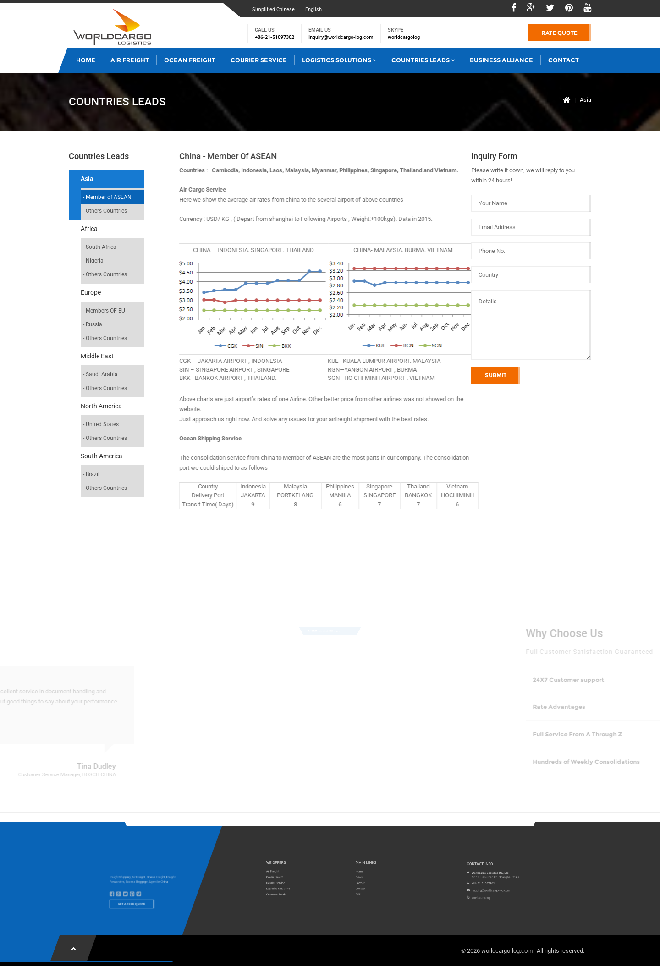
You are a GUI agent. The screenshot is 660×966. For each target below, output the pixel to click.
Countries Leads (423, 60)
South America (101, 456)
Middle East (97, 356)
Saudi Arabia (102, 374)
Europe (91, 292)
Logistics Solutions (339, 60)
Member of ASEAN (109, 197)
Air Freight (129, 60)
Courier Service (259, 60)
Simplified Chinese (273, 9)
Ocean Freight (189, 60)
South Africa (101, 247)
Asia (585, 99)
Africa (89, 228)
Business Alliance (501, 60)
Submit (495, 375)
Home (85, 60)
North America (101, 406)
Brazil (92, 474)
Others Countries (106, 211)
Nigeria (95, 261)
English (313, 9)
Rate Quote (559, 32)
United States (102, 424)
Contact (563, 60)
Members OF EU (105, 310)
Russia (94, 324)
